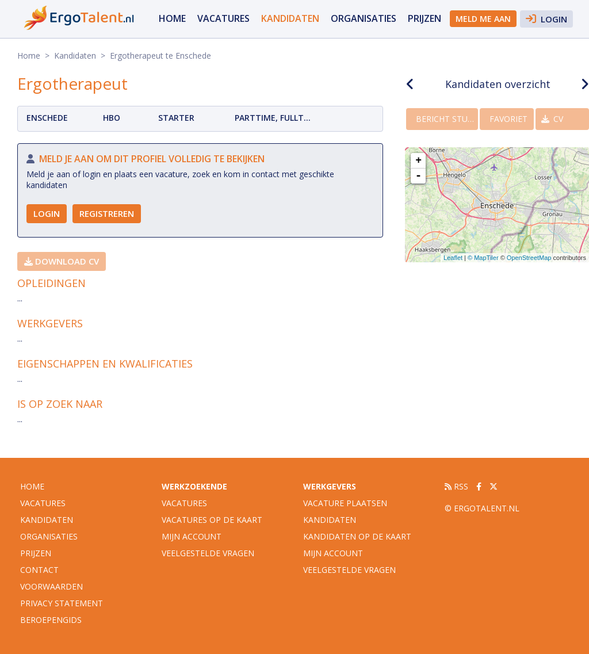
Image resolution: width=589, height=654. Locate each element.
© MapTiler (483, 257)
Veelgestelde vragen (208, 553)
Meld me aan (483, 18)
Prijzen (424, 18)
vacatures (223, 18)
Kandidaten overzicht (497, 84)
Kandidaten (290, 18)
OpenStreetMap (529, 257)
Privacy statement (61, 603)
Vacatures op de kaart (212, 519)
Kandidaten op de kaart (357, 536)
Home (172, 18)
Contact (39, 569)
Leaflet (452, 257)
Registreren (106, 213)
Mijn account (191, 536)
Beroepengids (51, 619)
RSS (456, 486)
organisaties (363, 18)
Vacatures (184, 503)
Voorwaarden (51, 586)
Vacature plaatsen (345, 503)
